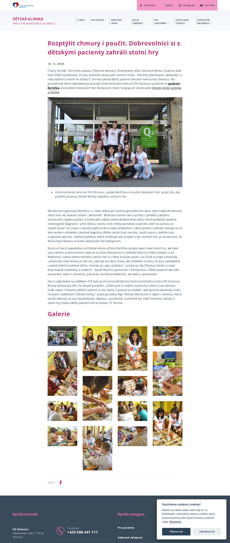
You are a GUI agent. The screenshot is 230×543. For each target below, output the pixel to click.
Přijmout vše (176, 531)
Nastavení (175, 521)
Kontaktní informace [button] (203, 22)
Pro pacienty (126, 528)
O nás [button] (81, 20)
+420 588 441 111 (82, 532)
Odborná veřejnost (130, 537)
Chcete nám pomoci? (182, 22)
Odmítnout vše (207, 531)
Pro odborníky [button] (160, 22)
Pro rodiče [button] (97, 20)
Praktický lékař (116, 22)
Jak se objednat (138, 22)
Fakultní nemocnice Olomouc (34, 21)
